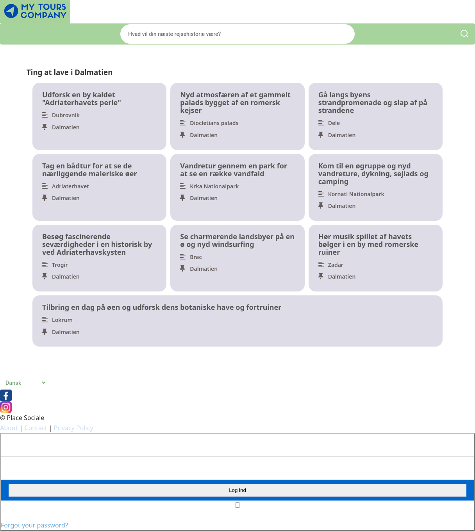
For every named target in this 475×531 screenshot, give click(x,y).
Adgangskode (17, 461)
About (9, 428)
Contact (36, 428)
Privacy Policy (73, 428)
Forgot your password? (34, 525)
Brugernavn (15, 438)
